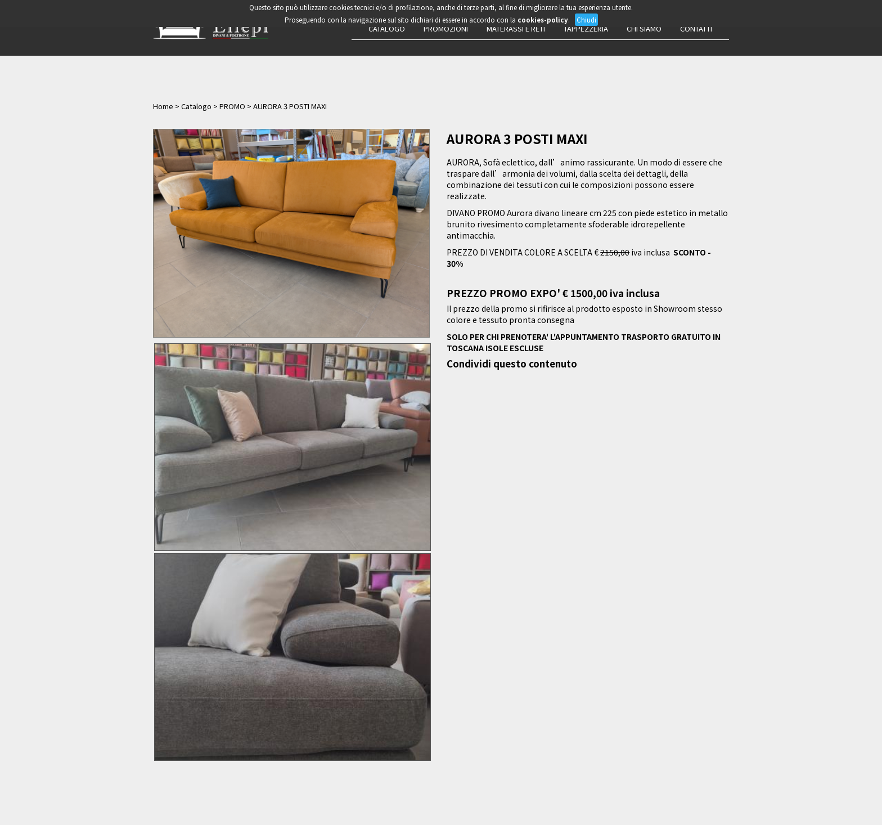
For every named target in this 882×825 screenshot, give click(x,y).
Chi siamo (644, 28)
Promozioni (446, 28)
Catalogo (386, 28)
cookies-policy (543, 19)
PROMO (232, 106)
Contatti (696, 28)
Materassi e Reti (516, 28)
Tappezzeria (586, 28)
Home (163, 106)
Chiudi (586, 19)
